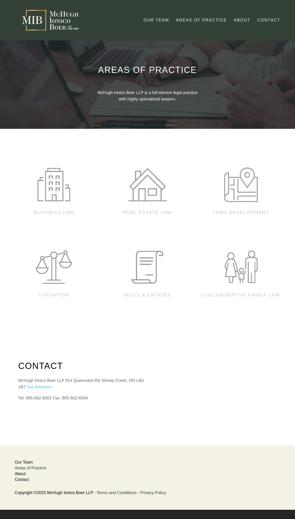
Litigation (54, 294)
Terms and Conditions (117, 492)
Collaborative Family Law (241, 294)
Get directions (39, 387)
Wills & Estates (147, 294)
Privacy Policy (153, 492)
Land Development (241, 212)
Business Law (54, 212)
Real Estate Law (147, 212)
